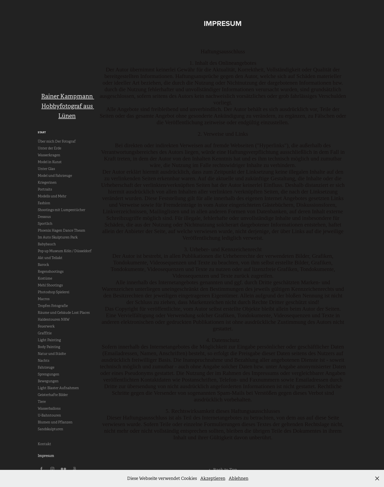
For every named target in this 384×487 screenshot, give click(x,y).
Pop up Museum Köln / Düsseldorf (65, 251)
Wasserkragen (49, 155)
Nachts (43, 360)
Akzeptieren (212, 478)
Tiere (42, 401)
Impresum (46, 455)
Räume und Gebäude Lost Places (64, 312)
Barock (43, 264)
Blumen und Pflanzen (55, 422)
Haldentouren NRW (54, 319)
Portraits (45, 189)
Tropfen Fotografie (53, 306)
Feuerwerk (46, 326)
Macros (43, 299)
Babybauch (47, 244)
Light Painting (49, 340)
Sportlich (45, 223)
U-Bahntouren (49, 415)
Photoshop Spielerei (53, 292)
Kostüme (45, 278)
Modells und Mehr (52, 196)
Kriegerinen (47, 182)
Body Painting (49, 347)
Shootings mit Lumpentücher (61, 210)
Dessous (44, 217)
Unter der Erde (49, 148)
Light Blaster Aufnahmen (58, 388)
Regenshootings (50, 271)
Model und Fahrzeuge (55, 175)
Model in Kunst (50, 162)
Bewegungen (48, 381)
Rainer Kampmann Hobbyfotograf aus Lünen (67, 106)
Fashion (44, 203)
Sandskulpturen (50, 429)
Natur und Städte (52, 353)
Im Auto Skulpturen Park (58, 237)
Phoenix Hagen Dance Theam (61, 230)
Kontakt (44, 444)
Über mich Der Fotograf (57, 141)
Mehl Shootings (50, 285)
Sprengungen (48, 374)
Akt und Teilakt (50, 258)
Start (42, 132)
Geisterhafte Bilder (53, 395)
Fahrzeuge (46, 367)
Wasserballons (49, 408)
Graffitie (45, 333)
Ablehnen (238, 478)
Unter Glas (46, 169)
